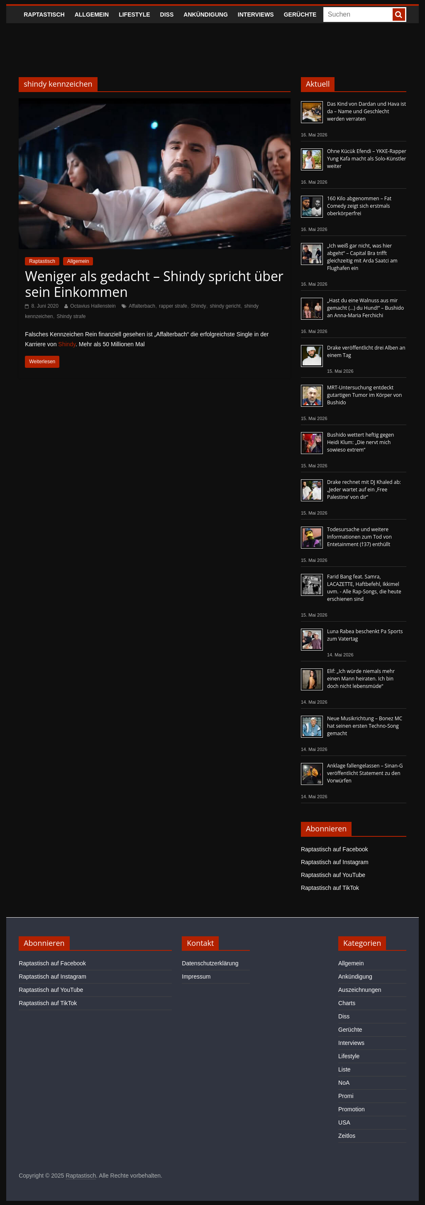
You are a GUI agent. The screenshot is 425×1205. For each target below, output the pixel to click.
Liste (344, 1069)
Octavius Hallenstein (92, 306)
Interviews (256, 14)
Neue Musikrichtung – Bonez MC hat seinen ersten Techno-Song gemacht (364, 726)
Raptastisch (44, 14)
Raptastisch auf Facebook (334, 849)
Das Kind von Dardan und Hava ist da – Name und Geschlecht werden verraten (366, 111)
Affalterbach (142, 306)
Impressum (196, 976)
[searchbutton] (399, 14)
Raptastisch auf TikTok (330, 887)
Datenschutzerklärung (210, 963)
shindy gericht (225, 306)
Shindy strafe (70, 316)
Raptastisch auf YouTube (333, 875)
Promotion (351, 1109)
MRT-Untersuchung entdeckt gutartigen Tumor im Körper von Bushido (364, 395)
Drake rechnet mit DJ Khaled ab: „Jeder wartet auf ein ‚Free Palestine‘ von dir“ (364, 489)
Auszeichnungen (359, 989)
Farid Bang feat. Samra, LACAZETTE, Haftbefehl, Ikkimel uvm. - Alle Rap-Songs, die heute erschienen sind (364, 587)
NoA (343, 1082)
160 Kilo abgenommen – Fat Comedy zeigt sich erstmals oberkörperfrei (359, 206)
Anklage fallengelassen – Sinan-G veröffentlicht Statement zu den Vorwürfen (365, 773)
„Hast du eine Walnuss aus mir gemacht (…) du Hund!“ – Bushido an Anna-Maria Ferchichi (365, 308)
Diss (167, 14)
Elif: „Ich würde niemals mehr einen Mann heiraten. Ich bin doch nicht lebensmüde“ (361, 679)
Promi (346, 1096)
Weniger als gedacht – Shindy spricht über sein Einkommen (154, 284)
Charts (346, 1003)
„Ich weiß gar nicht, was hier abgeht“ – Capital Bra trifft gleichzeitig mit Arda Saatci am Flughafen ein (362, 257)
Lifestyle (134, 14)
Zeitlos (346, 1135)
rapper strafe (173, 306)
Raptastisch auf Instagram (335, 862)
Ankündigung (205, 14)
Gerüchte (300, 14)
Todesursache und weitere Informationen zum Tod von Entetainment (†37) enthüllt (359, 537)
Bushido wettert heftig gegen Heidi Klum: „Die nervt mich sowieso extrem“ (360, 442)
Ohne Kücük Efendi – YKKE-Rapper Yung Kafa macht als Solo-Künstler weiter (366, 159)
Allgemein (92, 14)
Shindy (198, 306)
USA (344, 1122)
